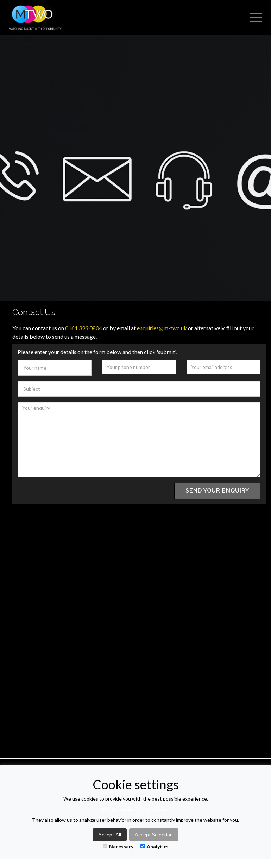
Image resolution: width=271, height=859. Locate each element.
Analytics (154, 846)
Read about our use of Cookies (135, 809)
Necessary (118, 846)
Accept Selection (154, 835)
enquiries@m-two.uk (162, 328)
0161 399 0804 (83, 328)
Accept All (109, 835)
